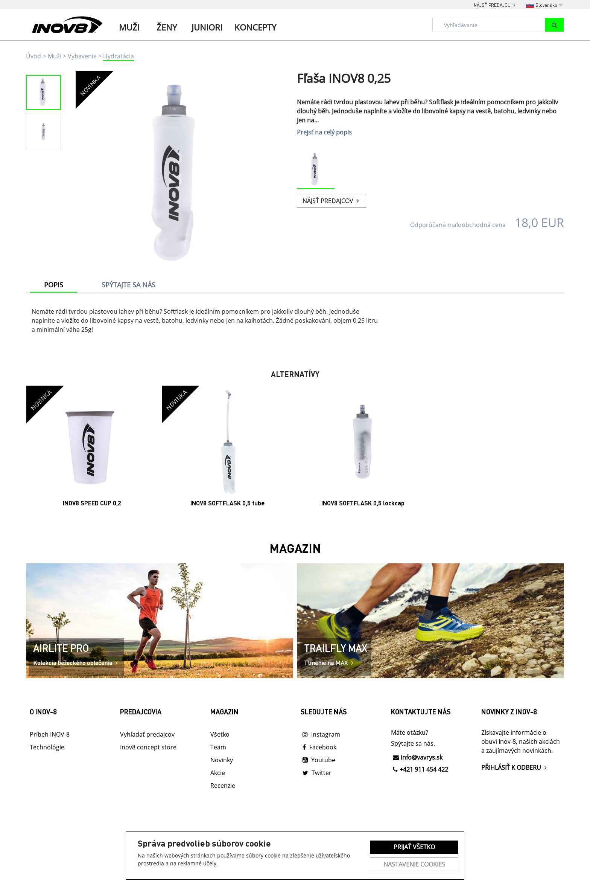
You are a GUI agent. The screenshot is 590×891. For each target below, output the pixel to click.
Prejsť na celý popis (324, 132)
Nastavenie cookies (414, 864)
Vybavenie (82, 56)
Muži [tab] (129, 27)
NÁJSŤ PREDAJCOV (332, 201)
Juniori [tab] (207, 27)
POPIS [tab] (53, 284)
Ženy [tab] (167, 27)
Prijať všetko (414, 847)
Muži (54, 56)
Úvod (33, 56)
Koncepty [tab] (255, 27)
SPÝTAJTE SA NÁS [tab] (128, 284)
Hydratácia (118, 56)
